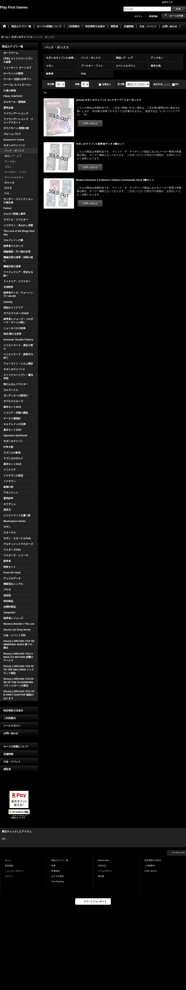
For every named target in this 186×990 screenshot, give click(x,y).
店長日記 (102, 865)
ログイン (138, 16)
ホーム (8, 860)
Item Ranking (57, 881)
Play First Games (14, 7)
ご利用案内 (9, 718)
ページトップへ (178, 853)
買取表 (7, 769)
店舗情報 (8, 754)
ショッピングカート (14, 871)
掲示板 (101, 876)
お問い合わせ (10, 733)
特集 (53, 865)
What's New (103, 860)
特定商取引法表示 (13, 710)
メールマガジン (12, 725)
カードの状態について (15, 746)
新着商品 (55, 871)
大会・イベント (12, 761)
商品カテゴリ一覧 (59, 860)
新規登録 (153, 16)
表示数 (51, 84)
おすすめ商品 (57, 876)
